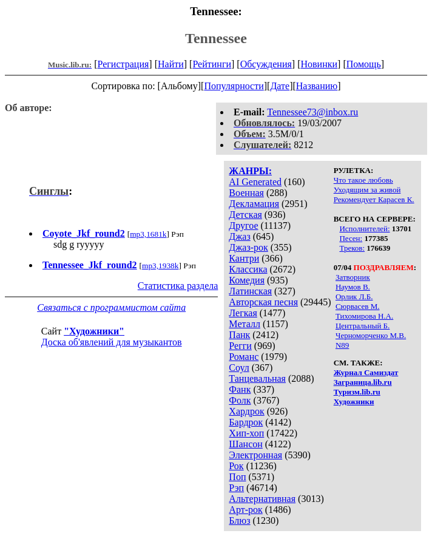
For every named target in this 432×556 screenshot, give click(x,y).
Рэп (236, 488)
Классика (248, 269)
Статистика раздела (178, 285)
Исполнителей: (364, 228)
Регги (240, 346)
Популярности (233, 86)
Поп (237, 477)
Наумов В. (353, 286)
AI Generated (255, 182)
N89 (342, 345)
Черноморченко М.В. (371, 335)
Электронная (255, 455)
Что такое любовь (363, 180)
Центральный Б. (363, 325)
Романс (243, 356)
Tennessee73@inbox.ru (312, 112)
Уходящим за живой (367, 189)
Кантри (244, 258)
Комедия (247, 280)
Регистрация (123, 64)
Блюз (239, 520)
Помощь (363, 64)
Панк (239, 335)
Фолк (240, 400)
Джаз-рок (248, 247)
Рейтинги (211, 64)
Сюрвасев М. (358, 306)
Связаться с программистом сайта (111, 307)
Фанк (240, 389)
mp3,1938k (160, 265)
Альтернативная (262, 498)
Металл (244, 324)
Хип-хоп (246, 433)
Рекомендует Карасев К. (374, 199)
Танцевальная (257, 378)
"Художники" (94, 331)
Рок (236, 466)
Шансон (245, 444)
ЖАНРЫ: (250, 171)
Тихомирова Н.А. (364, 315)
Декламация (254, 203)
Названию (317, 86)
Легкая (243, 313)
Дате (279, 86)
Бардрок (246, 422)
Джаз (239, 236)
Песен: (350, 238)
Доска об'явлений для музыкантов (111, 342)
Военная (246, 193)
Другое (243, 225)
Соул (239, 367)
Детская (245, 214)
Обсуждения (266, 64)
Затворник (353, 277)
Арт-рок (245, 509)
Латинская (250, 291)
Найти (171, 64)
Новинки (318, 64)
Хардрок (246, 411)
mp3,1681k (148, 234)
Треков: (352, 248)
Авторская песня (263, 302)
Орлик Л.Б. (354, 296)
